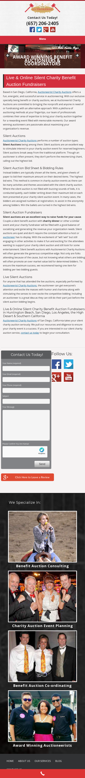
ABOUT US (24, 761)
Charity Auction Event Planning (42, 625)
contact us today (30, 332)
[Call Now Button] (42, 773)
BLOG (58, 761)
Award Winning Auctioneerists (42, 745)
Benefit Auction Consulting (42, 565)
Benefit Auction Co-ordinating (42, 685)
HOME (10, 761)
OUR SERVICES (43, 761)
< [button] (8, 55)
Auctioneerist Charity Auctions (54, 92)
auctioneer (9, 237)
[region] (42, 56)
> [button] (77, 55)
